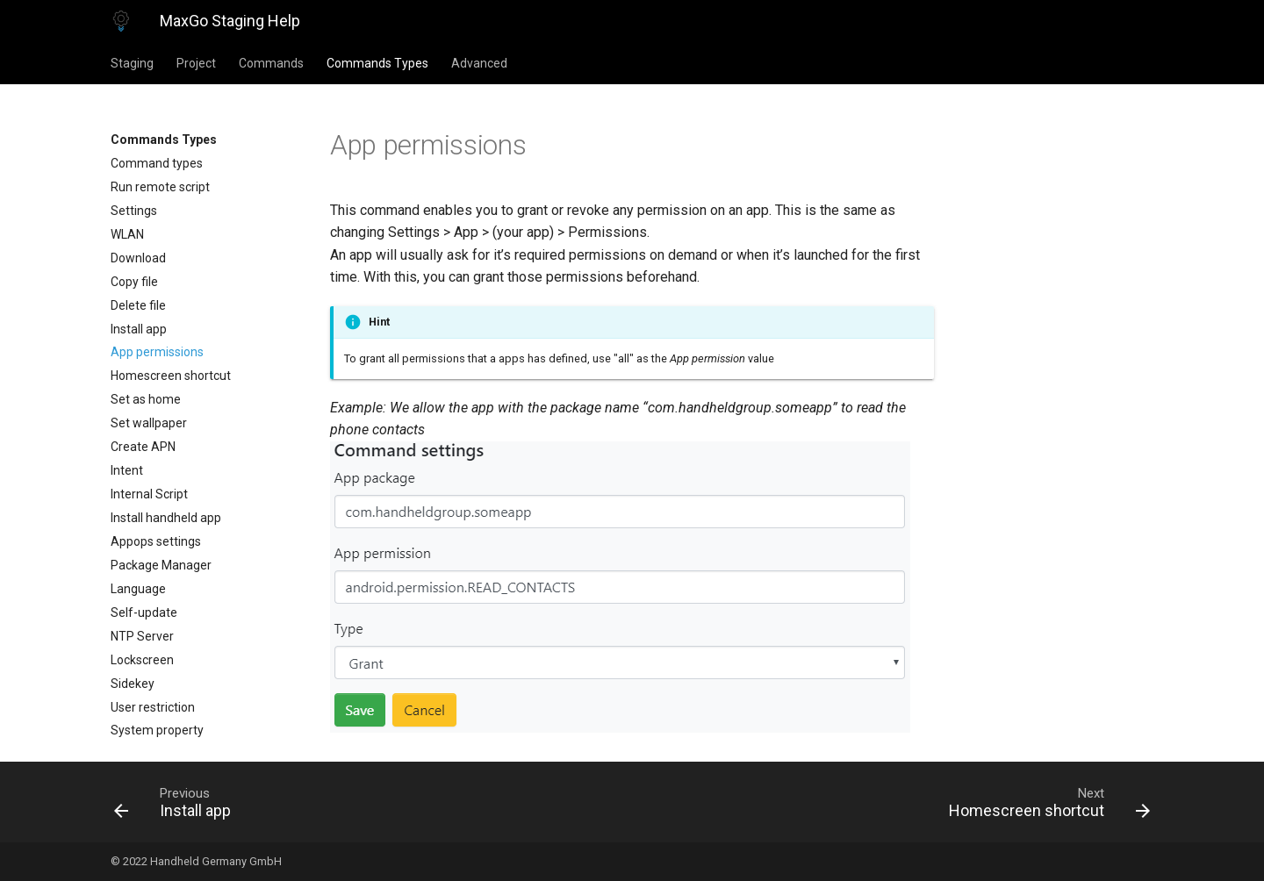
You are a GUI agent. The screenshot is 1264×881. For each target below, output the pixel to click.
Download (138, 258)
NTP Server (142, 636)
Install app (139, 329)
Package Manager (161, 565)
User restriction (153, 707)
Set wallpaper (149, 423)
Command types (157, 163)
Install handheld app (166, 518)
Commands (271, 63)
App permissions (157, 352)
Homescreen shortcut (171, 376)
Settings (134, 211)
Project (196, 63)
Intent (127, 470)
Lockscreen (142, 660)
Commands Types (377, 63)
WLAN (127, 234)
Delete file (138, 305)
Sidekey (132, 684)
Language (138, 589)
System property (157, 730)
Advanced (479, 63)
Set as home (146, 399)
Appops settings (156, 541)
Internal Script (149, 494)
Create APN (143, 447)
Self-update (144, 612)
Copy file (134, 282)
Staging (132, 63)
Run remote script (160, 187)
